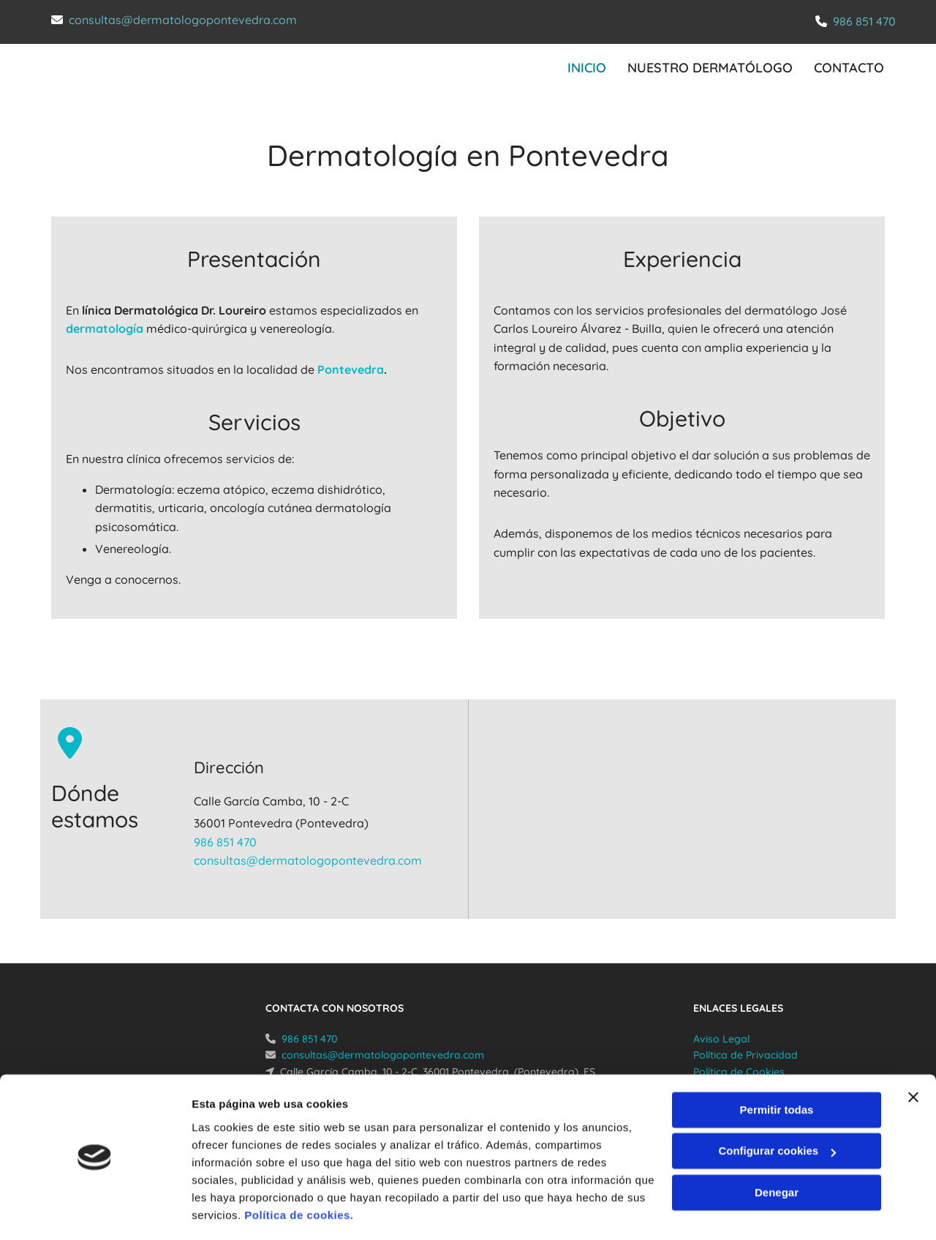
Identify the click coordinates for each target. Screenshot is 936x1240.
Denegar (777, 1148)
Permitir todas (777, 1065)
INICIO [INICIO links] (586, 67)
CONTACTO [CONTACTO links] (850, 67)
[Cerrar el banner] (913, 1053)
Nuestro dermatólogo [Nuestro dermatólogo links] (710, 67)
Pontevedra (350, 368)
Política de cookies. (298, 1171)
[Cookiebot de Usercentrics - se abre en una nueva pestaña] (95, 1211)
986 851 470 (864, 21)
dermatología (104, 327)
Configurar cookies (777, 1106)
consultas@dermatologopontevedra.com (183, 19)
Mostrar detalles (234, 1211)
